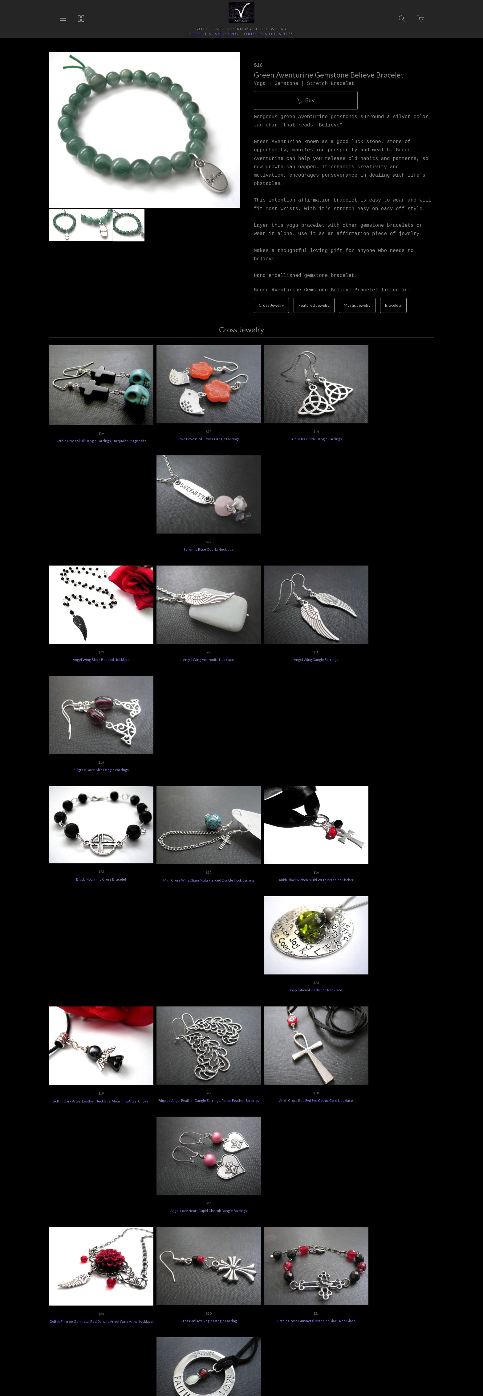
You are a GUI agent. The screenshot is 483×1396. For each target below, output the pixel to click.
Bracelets (393, 305)
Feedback (367, 1306)
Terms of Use (333, 1306)
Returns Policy (156, 1306)
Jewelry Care (258, 1306)
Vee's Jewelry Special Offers (208, 1306)
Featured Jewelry (314, 305)
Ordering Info (118, 1306)
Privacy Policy (295, 1306)
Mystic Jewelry (357, 305)
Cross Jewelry (271, 305)
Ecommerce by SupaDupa (247, 1367)
